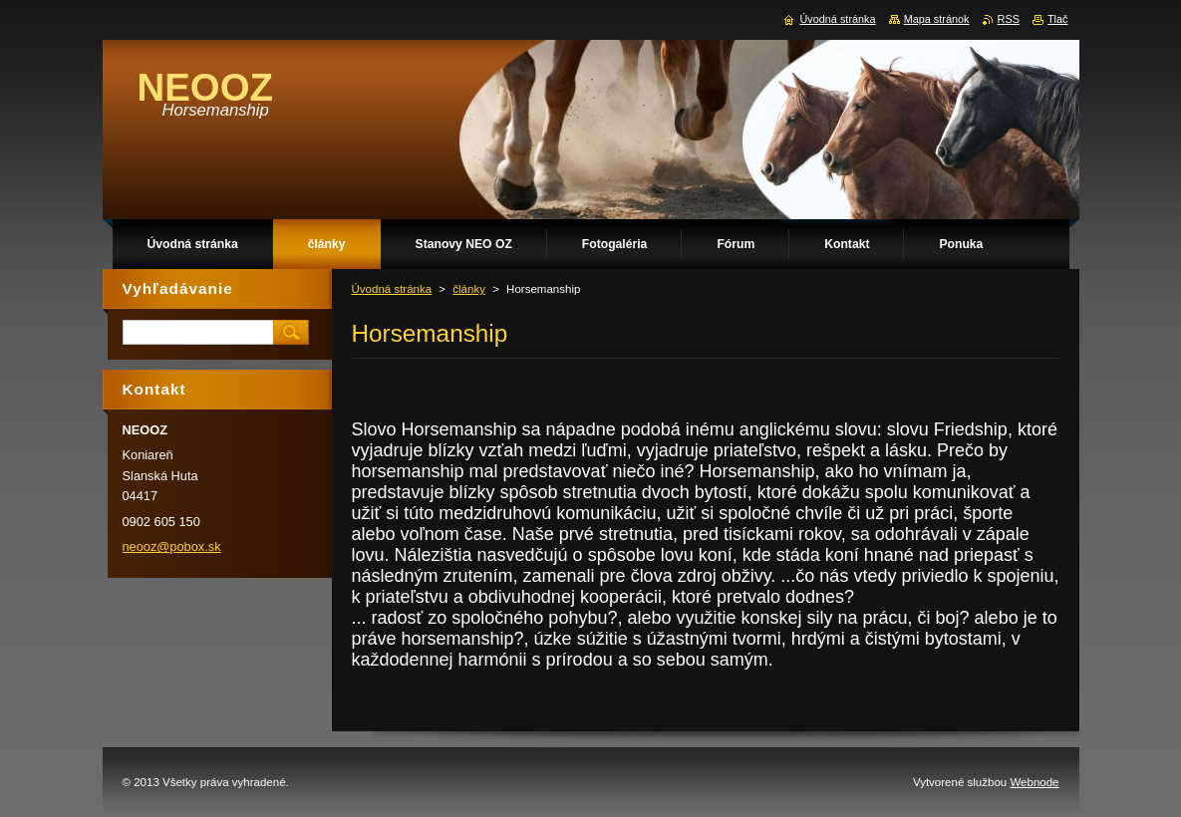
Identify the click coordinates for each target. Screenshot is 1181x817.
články (468, 289)
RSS (1009, 19)
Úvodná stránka (392, 289)
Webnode (1034, 782)
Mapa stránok (937, 19)
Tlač (1057, 19)
